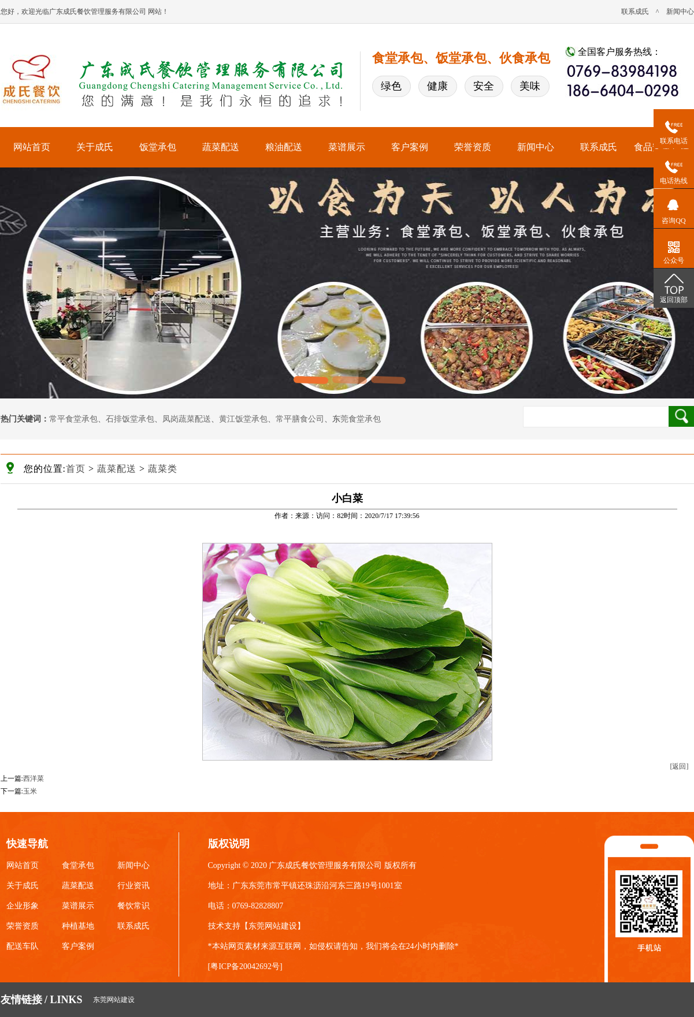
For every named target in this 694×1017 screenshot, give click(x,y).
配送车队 (22, 946)
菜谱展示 (346, 147)
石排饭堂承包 (130, 419)
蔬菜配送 (220, 147)
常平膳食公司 (300, 419)
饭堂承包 (157, 147)
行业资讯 (133, 885)
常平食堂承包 (73, 419)
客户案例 (409, 147)
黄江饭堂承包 (243, 419)
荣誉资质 (472, 147)
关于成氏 (94, 147)
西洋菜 (33, 778)
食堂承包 (78, 865)
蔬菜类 (162, 469)
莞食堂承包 (360, 419)
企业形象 (22, 905)
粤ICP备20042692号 (245, 966)
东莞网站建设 (272, 926)
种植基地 (78, 926)
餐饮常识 (133, 905)
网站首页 (31, 147)
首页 (76, 469)
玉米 (30, 791)
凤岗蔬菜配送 (186, 419)
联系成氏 (635, 12)
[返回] (679, 766)
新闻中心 (680, 12)
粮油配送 (283, 147)
